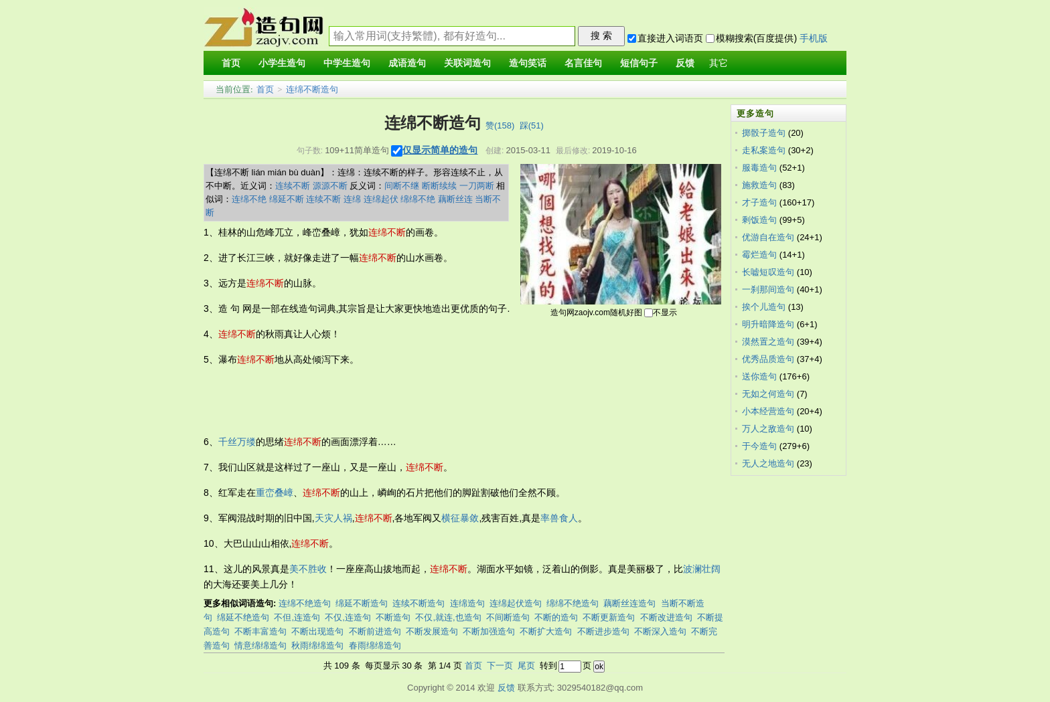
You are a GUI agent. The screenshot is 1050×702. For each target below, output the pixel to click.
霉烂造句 (759, 255)
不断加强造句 (489, 631)
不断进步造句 (603, 631)
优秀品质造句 (768, 359)
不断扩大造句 (546, 631)
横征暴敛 (460, 518)
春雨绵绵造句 (375, 645)
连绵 (352, 199)
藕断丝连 (455, 199)
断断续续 (439, 186)
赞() (499, 125)
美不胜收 (308, 568)
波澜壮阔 (702, 568)
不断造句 (393, 617)
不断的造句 (556, 617)
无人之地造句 (768, 463)
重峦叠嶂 (274, 492)
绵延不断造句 (361, 603)
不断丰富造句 (260, 631)
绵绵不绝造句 (572, 603)
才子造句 (759, 202)
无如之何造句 (768, 394)
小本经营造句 (768, 411)
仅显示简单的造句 (439, 150)
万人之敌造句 (768, 429)
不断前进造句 (375, 631)
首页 (265, 89)
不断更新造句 (609, 617)
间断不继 (401, 186)
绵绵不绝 (417, 199)
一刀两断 (476, 186)
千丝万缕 (237, 441)
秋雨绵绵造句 (317, 645)
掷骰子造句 (763, 133)
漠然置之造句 (768, 342)
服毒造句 (759, 168)
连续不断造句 (418, 603)
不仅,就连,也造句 (448, 617)
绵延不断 (286, 199)
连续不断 (292, 186)
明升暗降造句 (768, 324)
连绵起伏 (381, 199)
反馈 (506, 688)
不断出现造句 (317, 631)
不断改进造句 (666, 617)
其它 (718, 63)
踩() (532, 125)
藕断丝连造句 (629, 603)
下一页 (500, 666)
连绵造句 (467, 603)
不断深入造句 (660, 631)
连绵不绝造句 (305, 603)
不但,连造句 (297, 617)
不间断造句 (508, 617)
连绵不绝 (249, 199)
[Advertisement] (447, 401)
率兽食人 (559, 518)
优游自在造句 (768, 237)
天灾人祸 (333, 518)
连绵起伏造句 (516, 603)
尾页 (526, 666)
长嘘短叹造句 (768, 272)
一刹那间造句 (768, 289)
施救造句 (759, 185)
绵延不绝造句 (243, 617)
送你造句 (759, 376)
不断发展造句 (432, 631)
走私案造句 (763, 150)
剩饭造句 (759, 220)
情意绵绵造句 (260, 645)
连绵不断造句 (312, 89)
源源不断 (330, 186)
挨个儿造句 (763, 307)
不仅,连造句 (348, 617)
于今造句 (759, 446)
